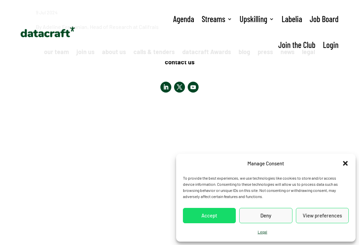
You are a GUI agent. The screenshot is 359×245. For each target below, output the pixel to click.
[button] (345, 163)
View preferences (322, 215)
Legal (262, 231)
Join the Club (297, 45)
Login (331, 45)
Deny (265, 215)
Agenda (183, 19)
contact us (180, 63)
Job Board (324, 19)
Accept (209, 215)
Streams (213, 19)
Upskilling (253, 19)
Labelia (292, 19)
